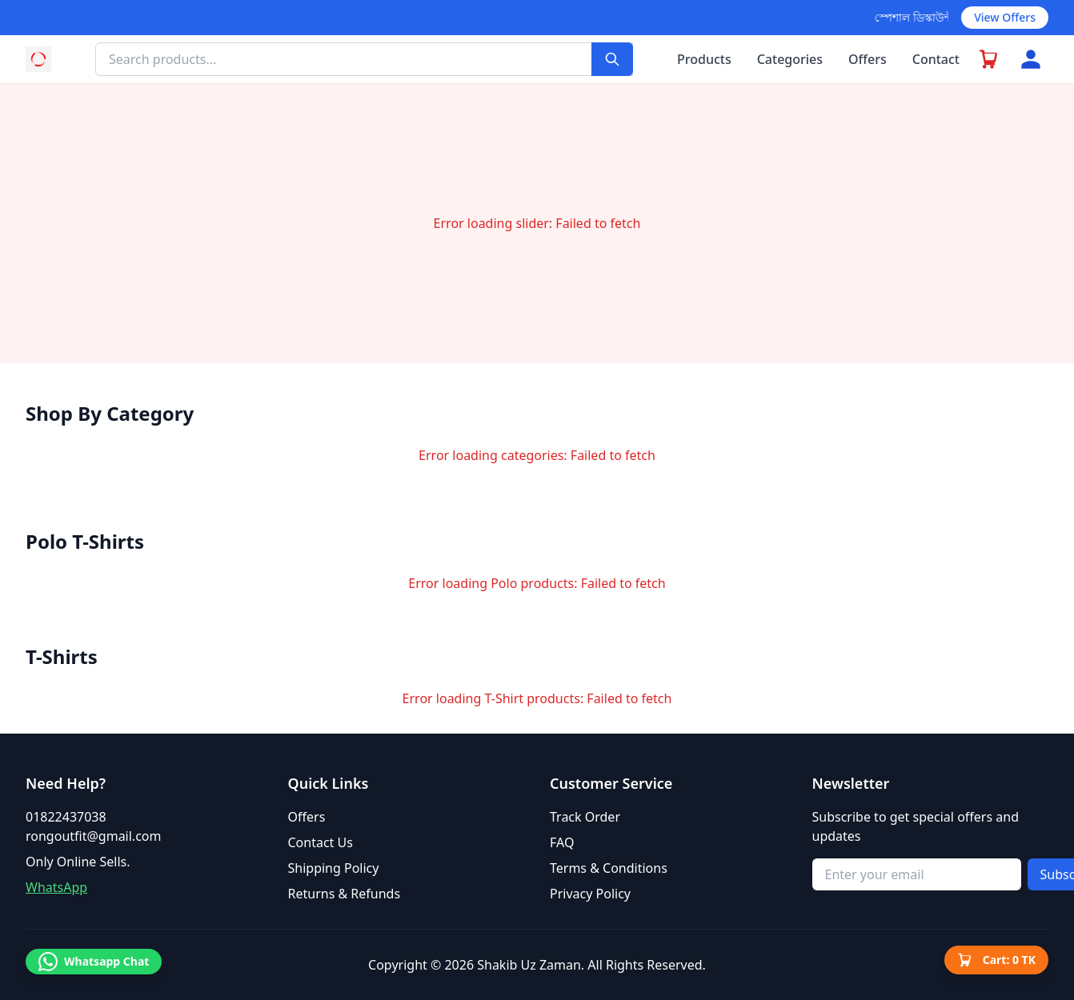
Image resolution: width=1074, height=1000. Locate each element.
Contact (936, 59)
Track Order (585, 817)
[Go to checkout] (989, 59)
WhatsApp (56, 887)
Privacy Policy (590, 893)
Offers (867, 59)
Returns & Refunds (344, 893)
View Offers (1005, 17)
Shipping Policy (333, 868)
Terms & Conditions (608, 868)
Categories (790, 59)
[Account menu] (1030, 59)
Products (704, 59)
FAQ (562, 842)
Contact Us (320, 842)
